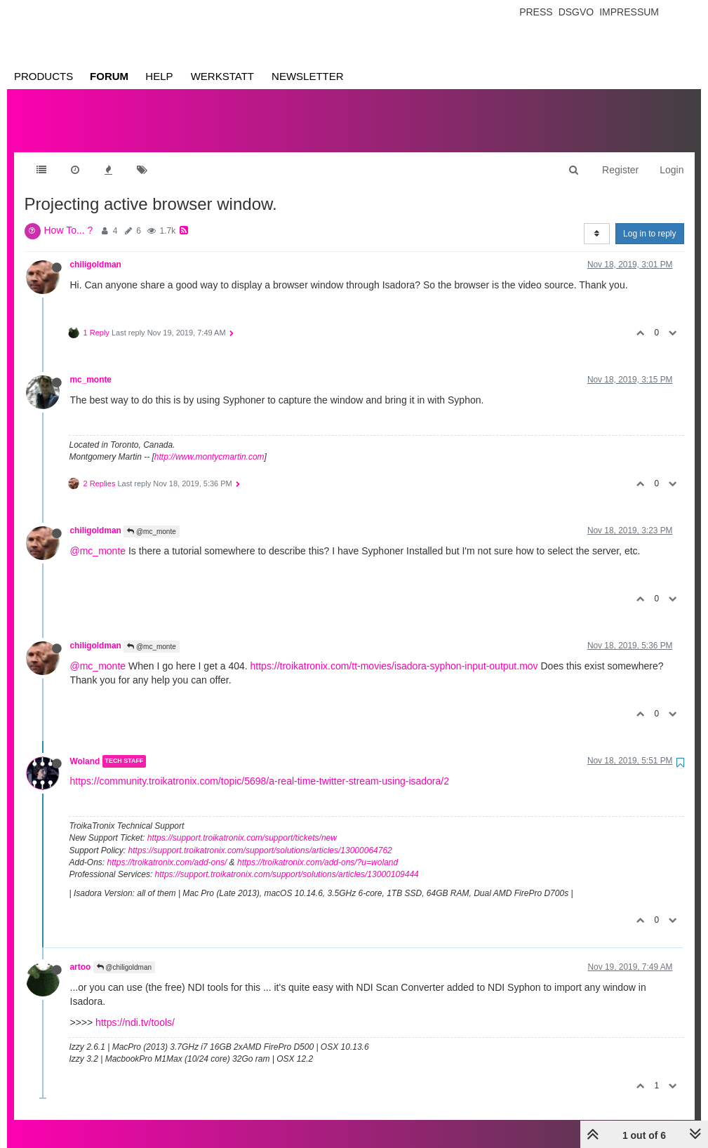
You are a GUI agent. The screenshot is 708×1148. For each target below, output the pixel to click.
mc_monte (91, 366)
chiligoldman (95, 250)
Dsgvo (576, 12)
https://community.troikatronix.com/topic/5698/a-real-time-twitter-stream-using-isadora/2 (259, 767)
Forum (109, 76)
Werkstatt (222, 76)
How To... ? (68, 216)
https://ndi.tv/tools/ (135, 1008)
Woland (85, 747)
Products (43, 76)
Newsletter (308, 76)
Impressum (629, 12)
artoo (80, 953)
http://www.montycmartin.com (209, 443)
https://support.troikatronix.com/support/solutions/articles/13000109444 (287, 860)
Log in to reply (649, 220)
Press (535, 12)
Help (159, 76)
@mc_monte (151, 517)
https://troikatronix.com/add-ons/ (167, 848)
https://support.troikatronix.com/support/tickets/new (242, 824)
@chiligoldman (124, 953)
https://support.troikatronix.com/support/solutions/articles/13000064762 (260, 836)
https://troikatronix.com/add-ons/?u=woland (317, 848)
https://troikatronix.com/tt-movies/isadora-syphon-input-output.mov (394, 652)
